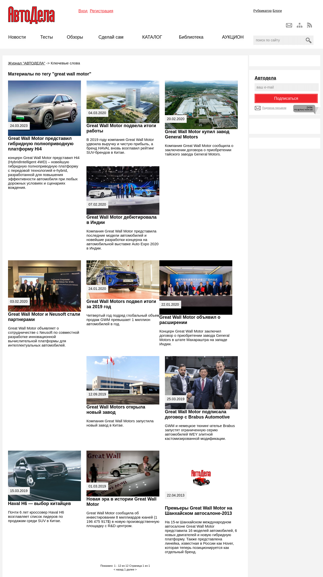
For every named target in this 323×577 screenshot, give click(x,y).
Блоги (277, 11)
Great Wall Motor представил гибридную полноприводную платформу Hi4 (40, 143)
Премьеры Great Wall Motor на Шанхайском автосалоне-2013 (198, 511)
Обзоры (75, 37)
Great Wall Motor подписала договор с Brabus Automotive (197, 414)
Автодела (265, 77)
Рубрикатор (262, 11)
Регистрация (101, 11)
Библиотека (191, 37)
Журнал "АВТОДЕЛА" (26, 63)
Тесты (46, 37)
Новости (17, 37)
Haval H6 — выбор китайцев (39, 503)
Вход (82, 11)
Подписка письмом (274, 107)
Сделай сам (111, 37)
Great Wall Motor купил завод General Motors (197, 134)
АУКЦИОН (233, 37)
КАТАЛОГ (152, 37)
